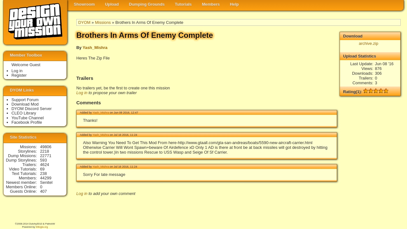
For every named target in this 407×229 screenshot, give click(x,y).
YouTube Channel (27, 117)
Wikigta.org (42, 227)
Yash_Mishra (95, 47)
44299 (46, 178)
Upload (112, 4)
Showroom (84, 4)
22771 (46, 155)
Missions (103, 22)
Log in (81, 92)
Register (19, 75)
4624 (44, 164)
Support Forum (24, 99)
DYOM (84, 22)
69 (42, 169)
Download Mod (24, 104)
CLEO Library (23, 113)
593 (43, 160)
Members (211, 4)
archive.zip (368, 43)
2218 (44, 151)
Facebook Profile (26, 122)
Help (234, 4)
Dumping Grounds (147, 4)
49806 (46, 146)
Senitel (46, 182)
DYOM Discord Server (31, 108)
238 (43, 173)
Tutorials (183, 4)
